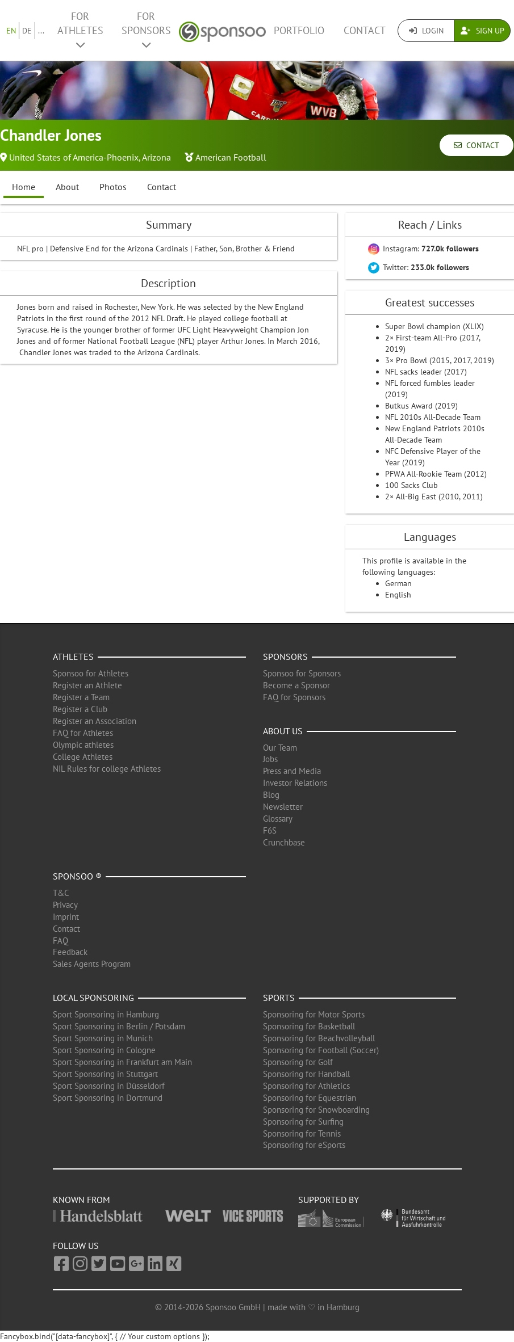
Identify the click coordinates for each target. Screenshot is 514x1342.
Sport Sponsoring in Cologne (104, 1050)
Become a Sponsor (296, 685)
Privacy (65, 904)
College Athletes (82, 756)
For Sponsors (146, 30)
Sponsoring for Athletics (306, 1085)
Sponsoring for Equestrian (309, 1097)
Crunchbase (284, 842)
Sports (279, 997)
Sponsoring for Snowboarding (316, 1109)
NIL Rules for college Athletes (107, 768)
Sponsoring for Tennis (302, 1133)
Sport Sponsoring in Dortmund (107, 1097)
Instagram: (423, 248)
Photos (113, 186)
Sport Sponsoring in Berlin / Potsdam (119, 1026)
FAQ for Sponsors (294, 697)
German (398, 583)
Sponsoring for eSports (304, 1144)
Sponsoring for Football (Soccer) (321, 1050)
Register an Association (94, 721)
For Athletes (80, 30)
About (67, 186)
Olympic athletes (83, 744)
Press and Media (292, 770)
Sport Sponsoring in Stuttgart (105, 1073)
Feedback (70, 951)
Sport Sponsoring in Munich (103, 1038)
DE (27, 31)
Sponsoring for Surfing (303, 1121)
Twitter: (418, 267)
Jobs (270, 759)
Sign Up (482, 31)
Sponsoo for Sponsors (302, 673)
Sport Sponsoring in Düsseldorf (109, 1085)
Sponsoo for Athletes (90, 673)
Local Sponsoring (93, 997)
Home (23, 186)
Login (426, 31)
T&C (61, 892)
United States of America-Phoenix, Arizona (90, 157)
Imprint (66, 916)
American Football (230, 157)
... (41, 31)
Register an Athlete (87, 685)
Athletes (73, 656)
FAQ (60, 940)
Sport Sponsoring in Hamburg (106, 1014)
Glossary (277, 818)
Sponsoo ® (77, 876)
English (398, 595)
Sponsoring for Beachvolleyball (319, 1038)
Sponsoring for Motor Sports (314, 1014)
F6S (270, 830)
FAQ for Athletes (83, 732)
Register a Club (80, 709)
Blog (271, 794)
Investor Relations (295, 782)
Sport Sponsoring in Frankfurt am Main (122, 1062)
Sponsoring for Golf (298, 1062)
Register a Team (81, 697)
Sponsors (285, 656)
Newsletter (283, 806)
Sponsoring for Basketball (309, 1026)
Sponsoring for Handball (306, 1073)
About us (283, 731)
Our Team (280, 747)
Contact (365, 30)
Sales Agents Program (92, 963)
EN (11, 31)
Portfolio (299, 30)
